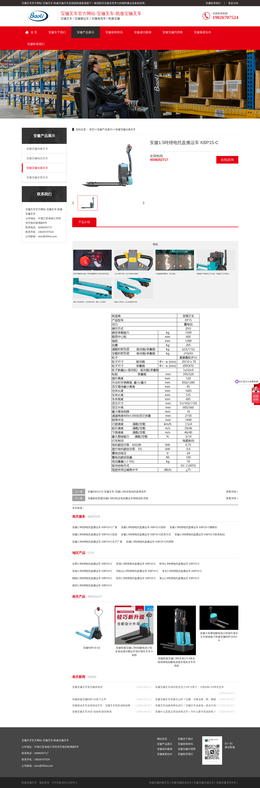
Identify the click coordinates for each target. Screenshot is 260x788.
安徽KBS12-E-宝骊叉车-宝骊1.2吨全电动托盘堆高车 (117, 491)
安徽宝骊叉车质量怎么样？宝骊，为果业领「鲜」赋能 (195, 699)
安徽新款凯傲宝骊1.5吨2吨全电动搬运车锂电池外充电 (118, 498)
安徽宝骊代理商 (172, 32)
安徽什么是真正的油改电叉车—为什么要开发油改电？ (195, 711)
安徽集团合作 (202, 32)
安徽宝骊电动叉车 (37, 158)
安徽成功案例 (142, 32)
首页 (91, 129)
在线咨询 (227, 160)
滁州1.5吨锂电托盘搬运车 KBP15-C (92, 585)
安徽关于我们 (57, 32)
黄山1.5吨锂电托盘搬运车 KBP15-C (179, 578)
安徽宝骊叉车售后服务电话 (112, 687)
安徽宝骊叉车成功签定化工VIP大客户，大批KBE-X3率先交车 (195, 688)
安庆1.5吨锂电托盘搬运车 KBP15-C (136, 578)
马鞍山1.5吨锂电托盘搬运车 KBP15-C (137, 570)
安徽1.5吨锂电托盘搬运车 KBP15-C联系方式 (146, 534)
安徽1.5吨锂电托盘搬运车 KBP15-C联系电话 (200, 534)
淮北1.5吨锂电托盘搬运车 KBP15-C (182, 570)
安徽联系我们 (213, 3)
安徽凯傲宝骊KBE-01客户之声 (112, 699)
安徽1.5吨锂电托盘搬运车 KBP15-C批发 (94, 534)
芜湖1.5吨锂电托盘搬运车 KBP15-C (136, 563)
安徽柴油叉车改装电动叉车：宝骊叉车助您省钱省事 (112, 705)
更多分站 (233, 3)
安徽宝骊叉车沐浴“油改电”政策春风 (112, 711)
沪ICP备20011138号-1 (64, 782)
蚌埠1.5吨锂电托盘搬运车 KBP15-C (179, 563)
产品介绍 (84, 222)
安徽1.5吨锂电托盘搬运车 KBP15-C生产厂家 (97, 541)
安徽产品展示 (85, 32)
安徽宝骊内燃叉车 (37, 148)
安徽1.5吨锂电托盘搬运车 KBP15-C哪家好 (193, 527)
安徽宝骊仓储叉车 (37, 167)
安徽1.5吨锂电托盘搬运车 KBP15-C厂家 (94, 527)
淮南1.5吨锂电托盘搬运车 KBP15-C (92, 570)
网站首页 (162, 738)
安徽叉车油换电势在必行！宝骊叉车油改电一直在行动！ (195, 705)
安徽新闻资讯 (114, 32)
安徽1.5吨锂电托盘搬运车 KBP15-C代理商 (150, 541)
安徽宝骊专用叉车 (37, 177)
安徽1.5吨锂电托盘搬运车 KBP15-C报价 (143, 527)
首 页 (34, 32)
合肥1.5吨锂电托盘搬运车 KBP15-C (92, 563)
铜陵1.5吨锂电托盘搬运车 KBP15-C (92, 578)
